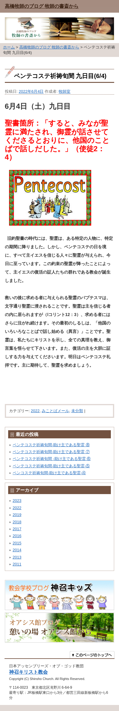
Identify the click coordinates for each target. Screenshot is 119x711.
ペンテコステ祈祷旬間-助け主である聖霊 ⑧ (51, 445)
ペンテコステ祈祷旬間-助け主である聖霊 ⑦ (51, 451)
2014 (17, 550)
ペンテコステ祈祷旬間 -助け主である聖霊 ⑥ (52, 458)
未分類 (77, 411)
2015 (17, 543)
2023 (17, 500)
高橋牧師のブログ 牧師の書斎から (42, 6)
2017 (17, 529)
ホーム (9, 47)
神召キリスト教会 (28, 672)
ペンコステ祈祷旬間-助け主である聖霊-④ (49, 473)
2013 (17, 557)
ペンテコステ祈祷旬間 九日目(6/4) (60, 76)
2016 (17, 536)
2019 (17, 514)
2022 (35, 411)
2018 (17, 522)
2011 (17, 564)
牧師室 (64, 91)
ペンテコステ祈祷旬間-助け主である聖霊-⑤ (51, 466)
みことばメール (55, 411)
